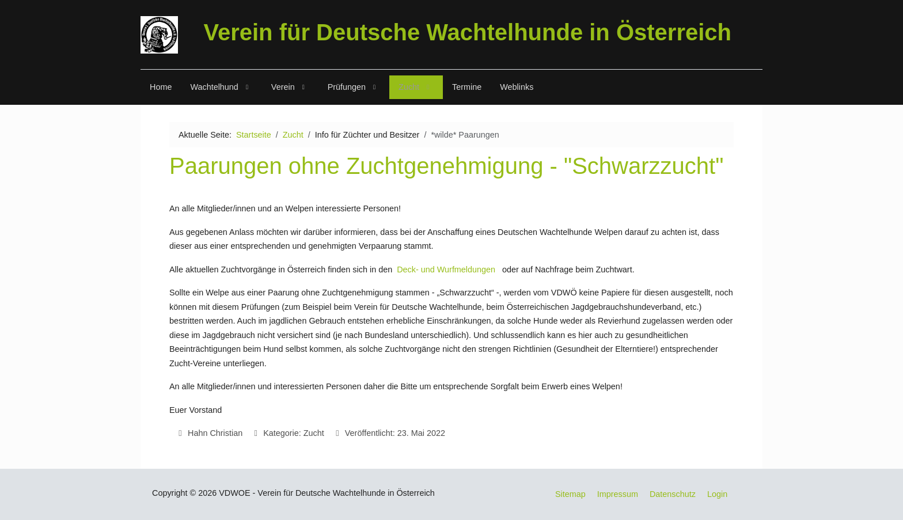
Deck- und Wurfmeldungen (446, 269)
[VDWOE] (159, 35)
